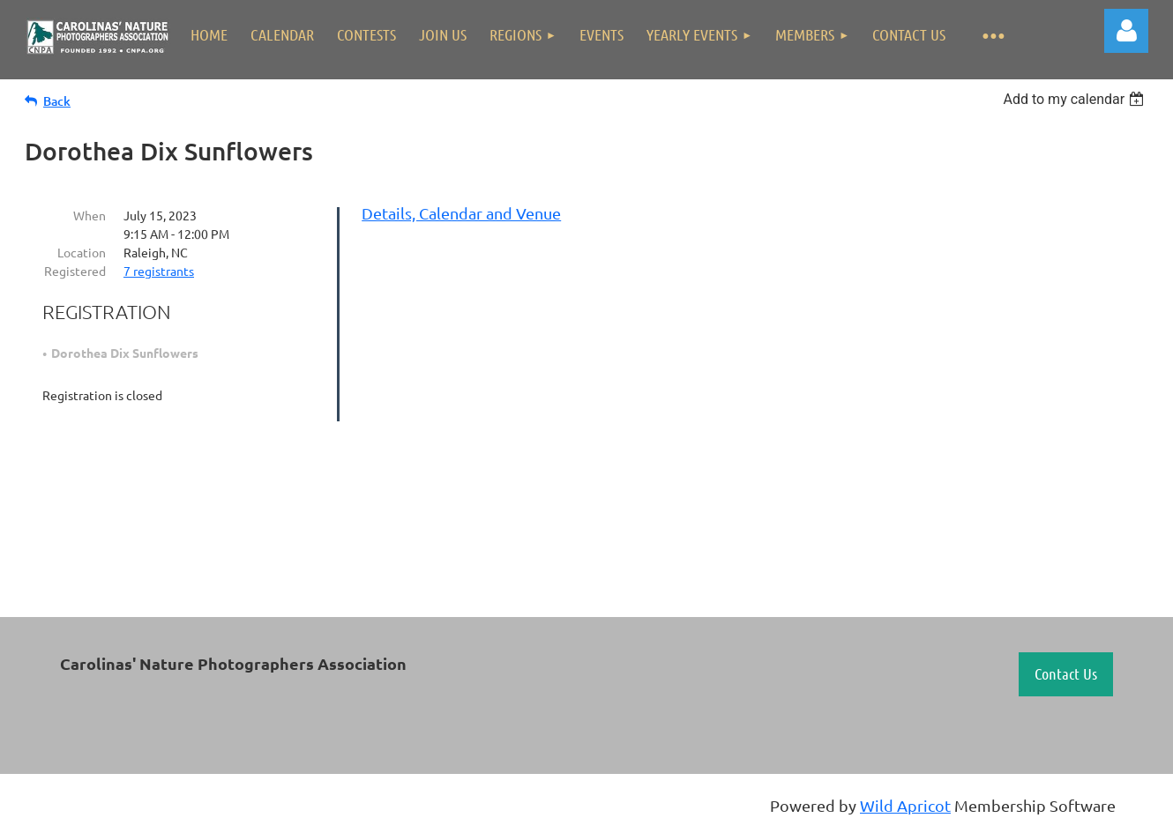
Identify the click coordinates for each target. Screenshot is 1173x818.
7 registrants (158, 271)
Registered (75, 271)
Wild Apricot (905, 805)
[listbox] (1075, 99)
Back (57, 101)
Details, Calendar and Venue (461, 213)
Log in (1126, 31)
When (89, 215)
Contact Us (1066, 673)
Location (81, 252)
